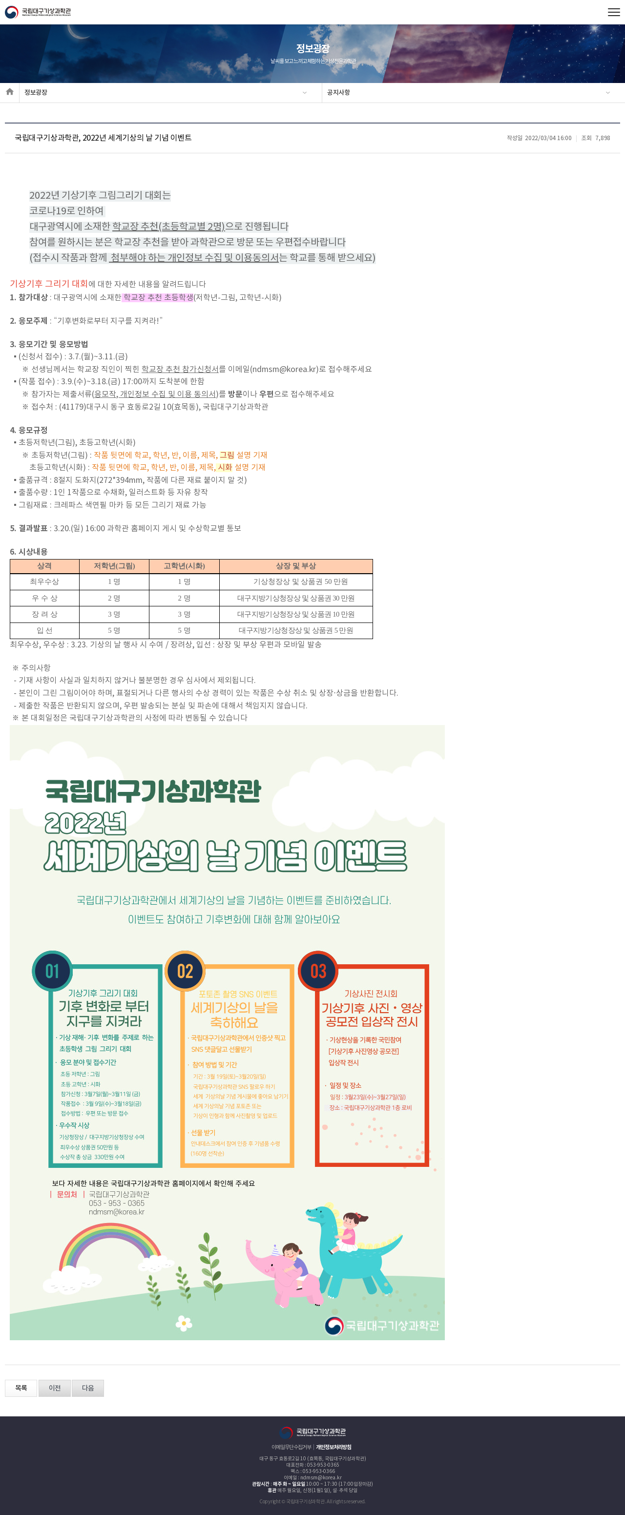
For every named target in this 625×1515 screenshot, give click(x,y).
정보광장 (35, 93)
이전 (55, 1388)
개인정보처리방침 (333, 1447)
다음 (88, 1388)
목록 (21, 1388)
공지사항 (338, 93)
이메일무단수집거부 (291, 1447)
